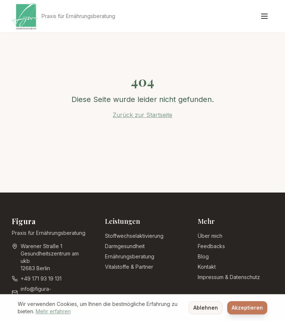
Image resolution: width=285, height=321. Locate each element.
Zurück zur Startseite (142, 115)
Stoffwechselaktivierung (134, 236)
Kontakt (207, 267)
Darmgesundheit (125, 246)
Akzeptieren (247, 308)
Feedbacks (211, 246)
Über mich (210, 236)
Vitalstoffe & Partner (129, 267)
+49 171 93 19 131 (41, 278)
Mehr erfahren (53, 312)
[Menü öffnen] (264, 16)
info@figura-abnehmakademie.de (46, 292)
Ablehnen (205, 308)
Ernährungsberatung (129, 256)
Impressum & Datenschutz (229, 277)
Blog (203, 256)
